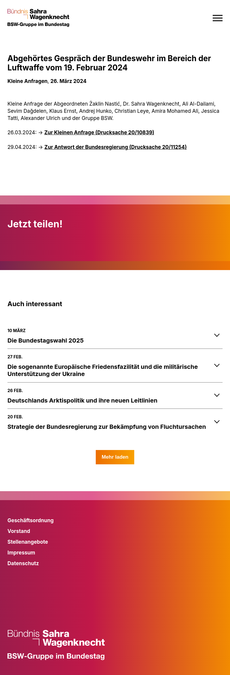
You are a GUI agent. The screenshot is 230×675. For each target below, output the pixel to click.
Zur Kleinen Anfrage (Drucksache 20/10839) (99, 132)
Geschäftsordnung (30, 520)
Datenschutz (23, 563)
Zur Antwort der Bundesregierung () (115, 147)
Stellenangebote (27, 542)
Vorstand (18, 531)
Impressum (21, 553)
